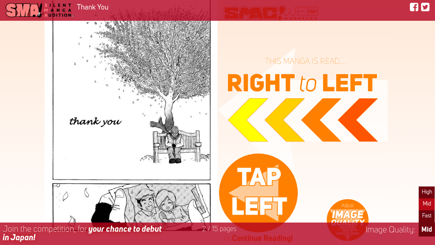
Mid (427, 204)
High (427, 192)
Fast (426, 216)
